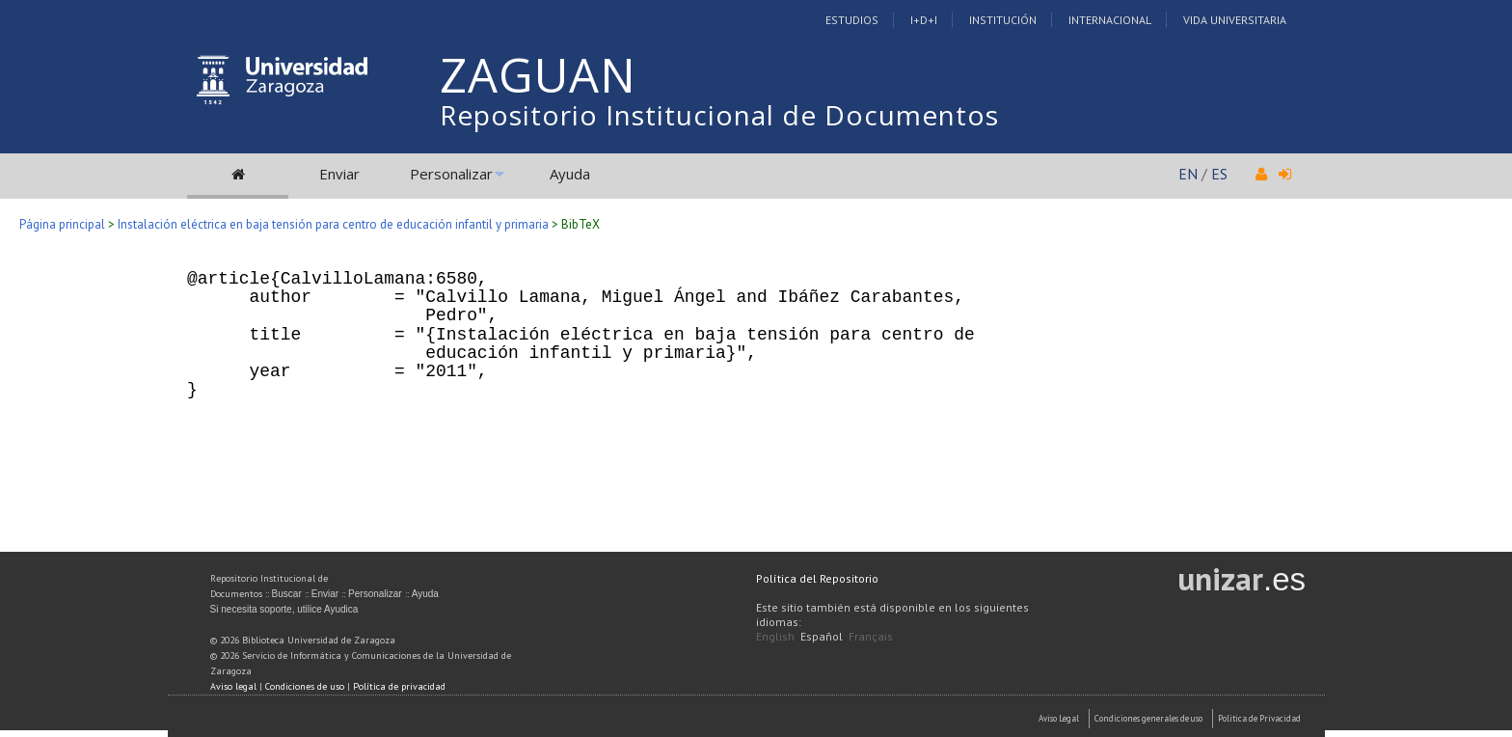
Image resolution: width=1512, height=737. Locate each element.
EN (1188, 173)
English (775, 636)
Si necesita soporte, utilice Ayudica (284, 609)
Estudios (851, 20)
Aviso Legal (1059, 718)
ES (1219, 173)
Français (871, 636)
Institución (1003, 20)
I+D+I (923, 20)
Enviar (339, 173)
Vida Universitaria (1234, 20)
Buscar (287, 593)
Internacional (1109, 20)
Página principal (62, 224)
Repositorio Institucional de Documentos (719, 114)
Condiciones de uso (304, 686)
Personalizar (451, 173)
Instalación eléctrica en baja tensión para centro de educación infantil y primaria (333, 224)
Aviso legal (233, 686)
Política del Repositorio (817, 578)
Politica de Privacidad (1259, 718)
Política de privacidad (399, 686)
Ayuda (570, 173)
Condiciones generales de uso (1148, 718)
